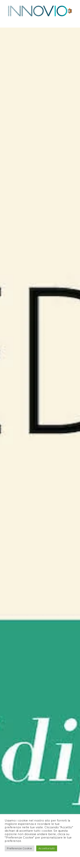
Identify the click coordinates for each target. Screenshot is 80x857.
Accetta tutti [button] (46, 848)
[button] (70, 11)
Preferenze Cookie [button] (19, 848)
